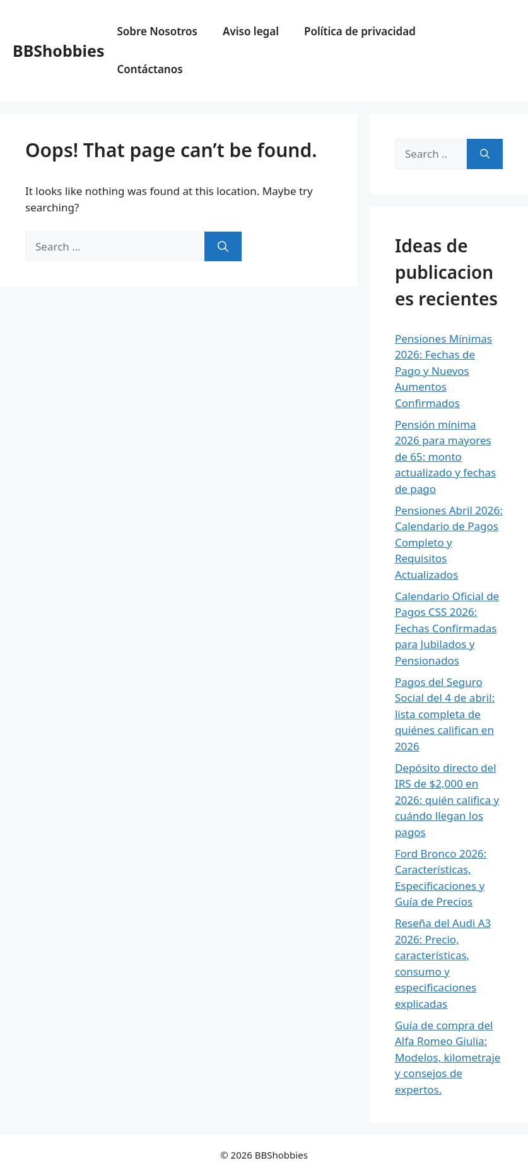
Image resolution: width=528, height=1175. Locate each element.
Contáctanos (149, 69)
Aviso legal (251, 31)
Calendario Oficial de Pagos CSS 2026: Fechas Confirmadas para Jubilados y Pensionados (447, 628)
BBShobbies (58, 50)
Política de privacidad (360, 31)
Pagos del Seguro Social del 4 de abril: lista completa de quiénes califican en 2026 (445, 714)
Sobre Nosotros (157, 31)
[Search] (223, 247)
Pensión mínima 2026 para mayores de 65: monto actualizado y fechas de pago (445, 456)
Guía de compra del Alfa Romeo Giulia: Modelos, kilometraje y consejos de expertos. (447, 1057)
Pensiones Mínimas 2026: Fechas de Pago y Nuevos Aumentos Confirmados (443, 370)
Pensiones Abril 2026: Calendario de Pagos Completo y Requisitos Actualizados (449, 542)
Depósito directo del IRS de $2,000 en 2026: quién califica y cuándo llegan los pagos (447, 799)
